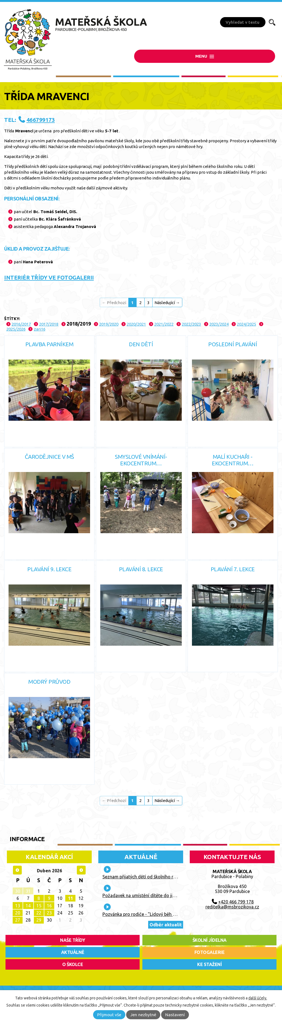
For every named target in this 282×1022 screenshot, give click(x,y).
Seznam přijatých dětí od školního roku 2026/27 (150, 876)
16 (49, 905)
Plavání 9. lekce (49, 569)
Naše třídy (72, 940)
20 (17, 912)
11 (70, 898)
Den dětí (141, 344)
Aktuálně (140, 856)
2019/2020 (108, 324)
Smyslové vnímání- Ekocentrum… (141, 460)
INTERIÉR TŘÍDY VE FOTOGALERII (49, 277)
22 (38, 912)
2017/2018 (48, 324)
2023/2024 (219, 324)
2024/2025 (246, 324)
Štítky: (12, 318)
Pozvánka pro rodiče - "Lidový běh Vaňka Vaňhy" (151, 914)
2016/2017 (21, 324)
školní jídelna (209, 940)
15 (38, 905)
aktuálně (72, 952)
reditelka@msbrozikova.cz (232, 906)
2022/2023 (191, 324)
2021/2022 (163, 324)
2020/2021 (136, 324)
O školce (72, 964)
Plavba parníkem (49, 344)
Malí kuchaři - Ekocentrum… (233, 460)
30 (17, 891)
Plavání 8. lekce (141, 569)
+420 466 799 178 (236, 901)
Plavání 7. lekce (233, 569)
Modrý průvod (49, 681)
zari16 (39, 329)
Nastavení (175, 1014)
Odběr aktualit (166, 924)
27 (17, 920)
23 (49, 912)
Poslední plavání (232, 344)
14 (28, 905)
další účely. (257, 998)
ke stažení (209, 964)
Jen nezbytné (143, 1014)
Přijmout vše (109, 1014)
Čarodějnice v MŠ (49, 457)
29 (38, 920)
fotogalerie (209, 952)
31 (28, 891)
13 (17, 905)
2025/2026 (16, 329)
